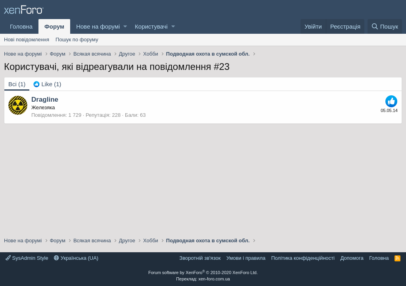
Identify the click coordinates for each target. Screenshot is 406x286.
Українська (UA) (76, 258)
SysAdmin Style (27, 258)
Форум (54, 26)
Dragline (44, 99)
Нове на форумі (98, 26)
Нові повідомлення (26, 40)
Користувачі (151, 26)
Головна (21, 26)
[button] (125, 26)
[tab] (47, 84)
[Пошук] (385, 26)
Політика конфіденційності (303, 258)
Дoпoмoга (351, 258)
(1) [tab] (16, 84)
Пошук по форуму (77, 40)
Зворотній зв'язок (199, 258)
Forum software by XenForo (203, 272)
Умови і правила (246, 258)
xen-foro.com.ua (214, 278)
